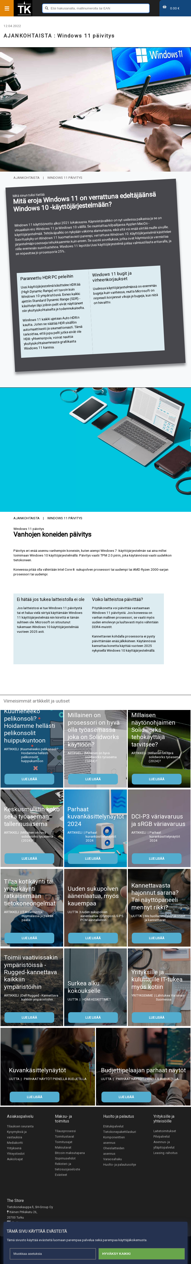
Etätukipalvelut (113, 1126)
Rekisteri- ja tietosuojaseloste (67, 1166)
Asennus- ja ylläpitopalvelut (164, 1144)
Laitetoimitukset (164, 1131)
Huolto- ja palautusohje (119, 1164)
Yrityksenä (14, 1148)
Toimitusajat (63, 1142)
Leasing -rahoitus (165, 1153)
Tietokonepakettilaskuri (119, 1132)
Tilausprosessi (65, 1131)
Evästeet (61, 1175)
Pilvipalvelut (161, 1136)
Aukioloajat (15, 1159)
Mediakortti (15, 1143)
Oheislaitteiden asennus (113, 1151)
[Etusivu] (24, 15)
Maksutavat (63, 1147)
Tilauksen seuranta (20, 1126)
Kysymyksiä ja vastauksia (17, 1134)
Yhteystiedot (16, 1153)
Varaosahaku (112, 1159)
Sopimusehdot (65, 1158)
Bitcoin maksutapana (70, 1153)
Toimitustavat (64, 1136)
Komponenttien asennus (114, 1140)
